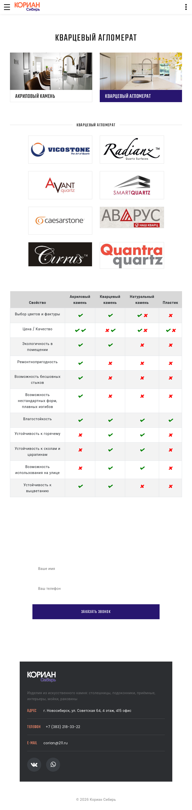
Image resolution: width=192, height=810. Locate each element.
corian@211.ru (55, 743)
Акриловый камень (35, 96)
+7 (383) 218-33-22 (63, 726)
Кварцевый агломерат (128, 96)
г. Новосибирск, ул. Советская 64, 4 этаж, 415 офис (87, 710)
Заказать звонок (96, 611)
